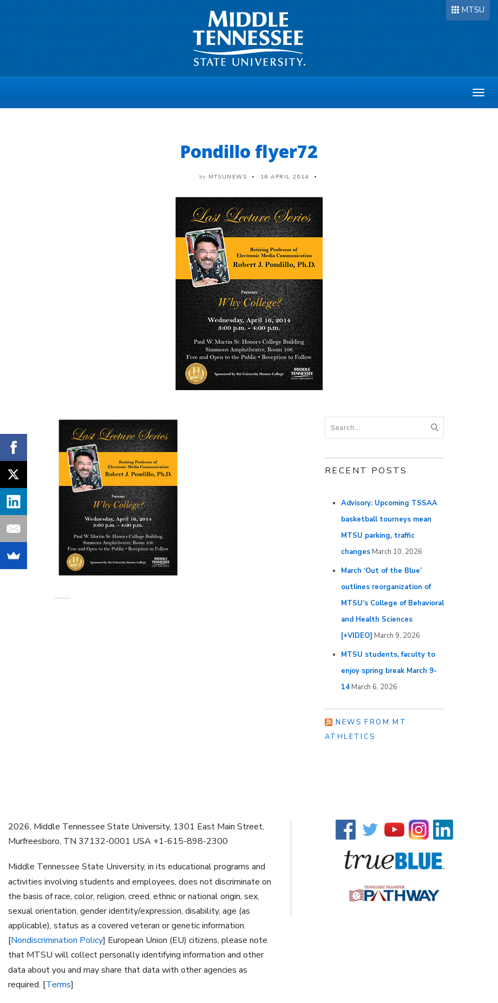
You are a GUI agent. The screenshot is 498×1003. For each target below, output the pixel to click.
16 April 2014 (285, 177)
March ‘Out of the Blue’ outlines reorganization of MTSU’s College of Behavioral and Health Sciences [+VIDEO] (392, 603)
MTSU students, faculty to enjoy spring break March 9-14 (389, 671)
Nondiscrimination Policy (57, 940)
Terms (58, 985)
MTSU (472, 9)
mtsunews (227, 177)
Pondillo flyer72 (249, 151)
